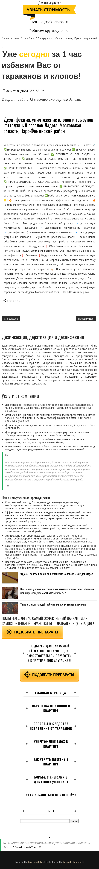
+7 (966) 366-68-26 (53, 22)
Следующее (11, 318)
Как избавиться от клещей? (51, 795)
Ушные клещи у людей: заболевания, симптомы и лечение (53, 604)
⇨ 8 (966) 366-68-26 (28, 91)
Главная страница (50, 693)
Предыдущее (86, 318)
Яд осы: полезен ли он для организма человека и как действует (56, 574)
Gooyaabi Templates (73, 862)
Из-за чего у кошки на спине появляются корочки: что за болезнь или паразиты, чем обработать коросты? (57, 591)
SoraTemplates (36, 862)
